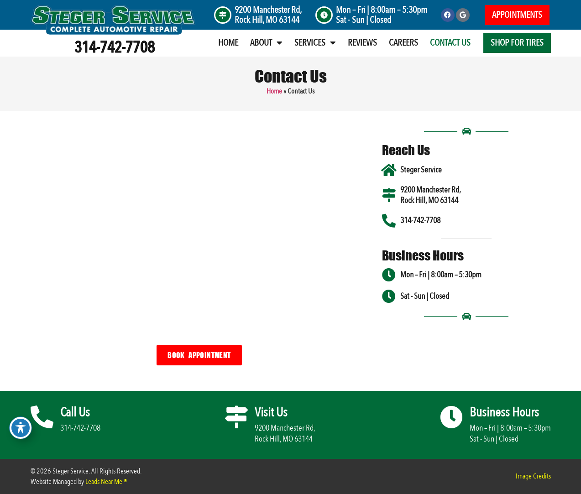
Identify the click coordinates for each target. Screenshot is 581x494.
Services (315, 43)
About (266, 43)
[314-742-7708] (389, 221)
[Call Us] (42, 417)
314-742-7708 (114, 47)
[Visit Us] (236, 417)
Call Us (75, 412)
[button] (517, 15)
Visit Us (271, 412)
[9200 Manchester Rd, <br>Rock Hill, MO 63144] (222, 15)
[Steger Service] (389, 170)
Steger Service (421, 170)
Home (228, 42)
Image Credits (533, 476)
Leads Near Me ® (106, 482)
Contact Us (450, 42)
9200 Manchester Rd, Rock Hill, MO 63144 (268, 15)
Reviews (362, 42)
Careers (403, 42)
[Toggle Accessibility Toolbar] (20, 428)
